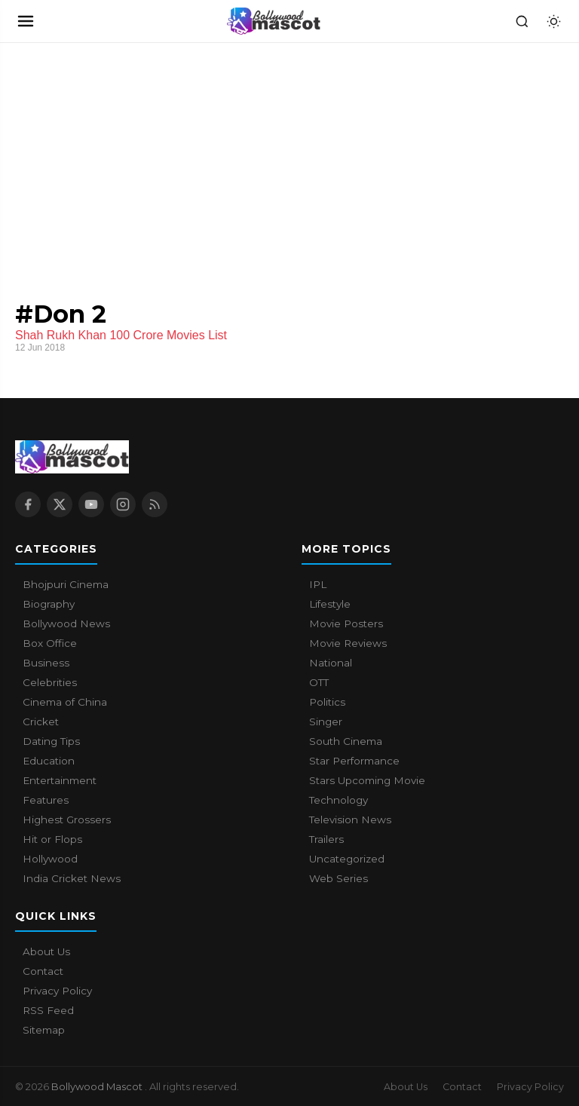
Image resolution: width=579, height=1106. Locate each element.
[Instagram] (123, 504)
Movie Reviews (348, 643)
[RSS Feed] (154, 504)
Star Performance (354, 761)
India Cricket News (72, 878)
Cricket (41, 721)
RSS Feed (48, 1010)
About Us (46, 951)
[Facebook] (28, 504)
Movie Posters (346, 623)
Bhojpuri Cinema (66, 584)
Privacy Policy (57, 991)
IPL (317, 584)
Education (49, 761)
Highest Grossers (67, 819)
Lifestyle (330, 604)
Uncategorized (346, 859)
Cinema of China (65, 702)
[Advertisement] (113, 156)
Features (46, 800)
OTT (319, 682)
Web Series (338, 878)
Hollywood (50, 859)
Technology (338, 800)
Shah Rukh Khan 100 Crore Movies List (121, 335)
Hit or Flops (52, 839)
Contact (43, 971)
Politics (327, 702)
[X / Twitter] (59, 504)
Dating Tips (51, 741)
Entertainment (59, 780)
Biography (49, 604)
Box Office (50, 643)
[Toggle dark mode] (553, 21)
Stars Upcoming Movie (367, 780)
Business (46, 663)
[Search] (521, 21)
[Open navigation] (25, 21)
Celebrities (50, 682)
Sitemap (44, 1030)
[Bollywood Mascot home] (273, 21)
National (330, 663)
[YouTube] (91, 504)
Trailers (326, 839)
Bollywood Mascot (98, 1086)
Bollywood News (66, 623)
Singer (325, 721)
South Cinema (345, 741)
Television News (350, 819)
